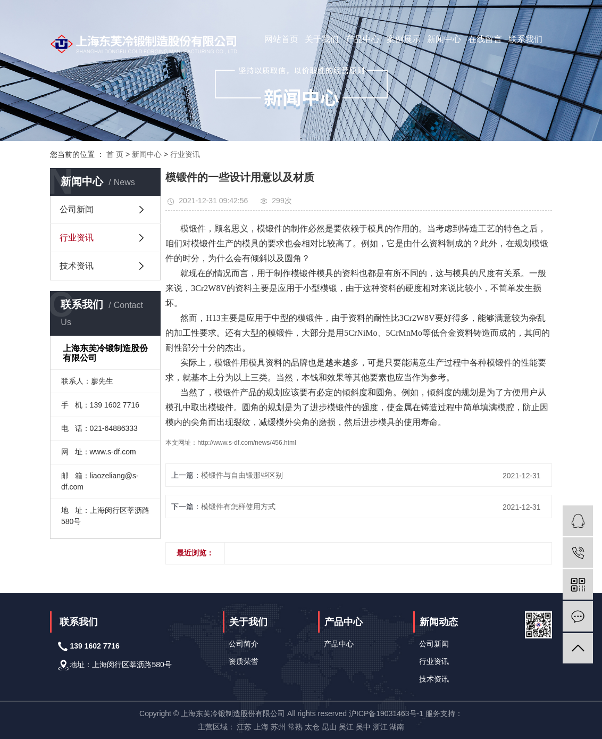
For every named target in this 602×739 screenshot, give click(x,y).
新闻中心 (444, 39)
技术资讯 (77, 265)
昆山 (329, 727)
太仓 (312, 727)
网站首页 (281, 39)
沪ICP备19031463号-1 (386, 713)
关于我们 (322, 39)
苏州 (278, 727)
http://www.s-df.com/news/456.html (246, 442)
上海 (261, 727)
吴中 (363, 727)
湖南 (396, 727)
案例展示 (404, 39)
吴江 (346, 727)
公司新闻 (77, 209)
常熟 (295, 727)
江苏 (244, 727)
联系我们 (525, 39)
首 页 (114, 154)
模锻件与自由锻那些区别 (242, 475)
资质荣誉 (243, 661)
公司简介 (243, 644)
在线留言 (485, 39)
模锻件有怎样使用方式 (238, 506)
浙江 (380, 727)
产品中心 (363, 39)
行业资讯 (185, 154)
